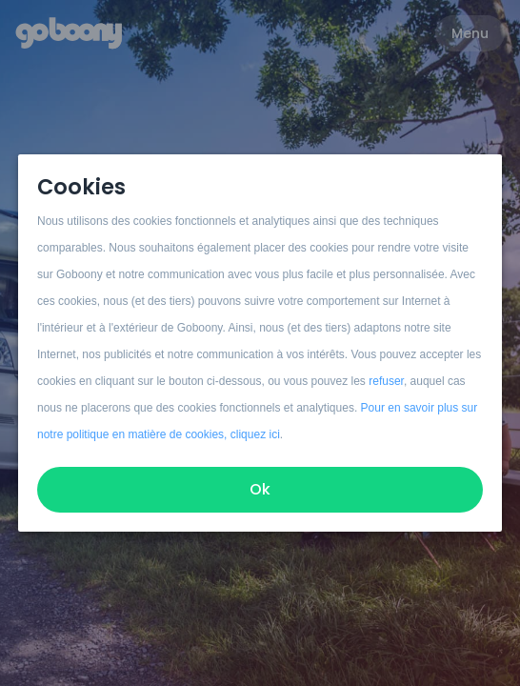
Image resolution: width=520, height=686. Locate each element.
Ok (260, 489)
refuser (386, 381)
